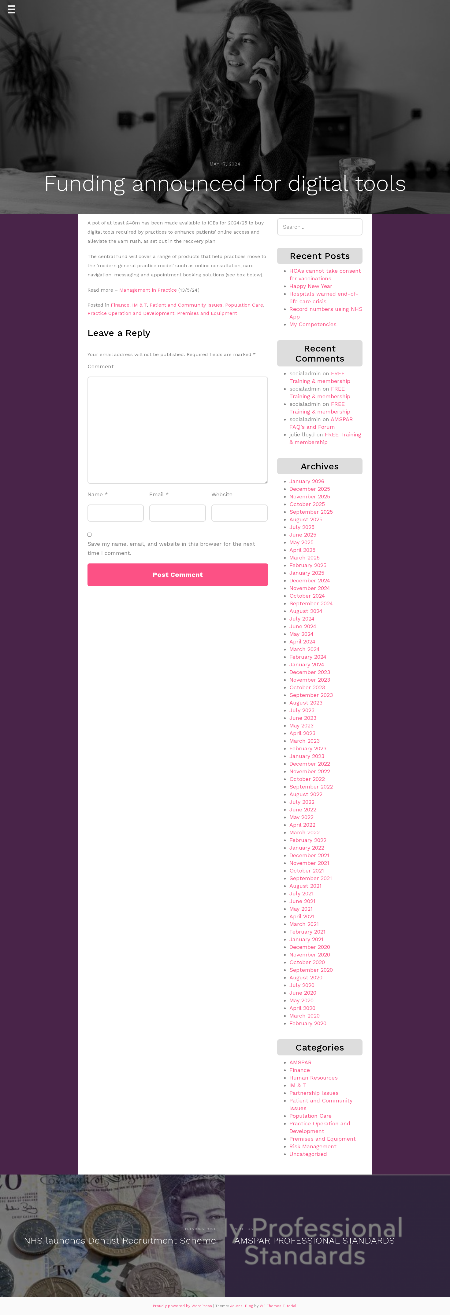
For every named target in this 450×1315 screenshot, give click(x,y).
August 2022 (305, 794)
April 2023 (302, 733)
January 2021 (306, 939)
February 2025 (307, 565)
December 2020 (309, 947)
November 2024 (309, 588)
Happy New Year (310, 286)
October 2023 (307, 687)
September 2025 (311, 511)
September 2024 (311, 603)
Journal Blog (242, 1306)
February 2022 (307, 840)
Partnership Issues (314, 1093)
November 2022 (309, 771)
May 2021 (301, 908)
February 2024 (307, 657)
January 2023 (306, 756)
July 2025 (301, 527)
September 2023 (311, 695)
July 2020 (301, 985)
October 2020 (307, 962)
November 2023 (309, 679)
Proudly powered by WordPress (183, 1306)
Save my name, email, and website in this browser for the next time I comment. (171, 548)
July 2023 (301, 710)
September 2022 (311, 786)
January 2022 (306, 847)
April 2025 (302, 550)
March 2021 (304, 924)
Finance (120, 305)
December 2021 (309, 855)
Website (221, 494)
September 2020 (311, 970)
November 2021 (309, 863)
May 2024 (301, 634)
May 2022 (301, 817)
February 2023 (307, 748)
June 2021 (302, 901)
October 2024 (307, 595)
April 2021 (301, 916)
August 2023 (305, 702)
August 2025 (305, 519)
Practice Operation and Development (130, 313)
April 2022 (302, 824)
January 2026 (306, 481)
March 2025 (304, 557)
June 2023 (302, 718)
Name (97, 494)
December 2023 (309, 672)
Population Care (244, 305)
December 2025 (309, 489)
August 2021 (305, 886)
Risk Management (313, 1146)
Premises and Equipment (207, 313)
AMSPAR (300, 1062)
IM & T (139, 305)
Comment (100, 366)
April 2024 (302, 641)
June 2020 (302, 992)
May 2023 (301, 725)
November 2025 (309, 496)
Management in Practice (148, 290)
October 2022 (307, 779)
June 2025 (302, 534)
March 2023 (304, 741)
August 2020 (305, 977)
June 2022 (302, 809)
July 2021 (301, 893)
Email (159, 494)
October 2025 (307, 504)
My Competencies (313, 324)
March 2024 (304, 649)
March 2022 (304, 832)
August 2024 (305, 611)
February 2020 (307, 1023)
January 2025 (306, 573)
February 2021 (307, 931)
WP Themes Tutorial (278, 1306)
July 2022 (301, 802)
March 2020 (304, 1015)
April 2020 (302, 1008)
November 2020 (309, 954)
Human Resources (313, 1077)
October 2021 (306, 870)
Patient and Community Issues (186, 305)
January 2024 (306, 664)
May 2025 (301, 542)
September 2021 (310, 878)
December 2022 (309, 763)
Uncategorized (308, 1154)
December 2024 (309, 580)
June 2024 (302, 626)
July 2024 (301, 618)
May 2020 (301, 1000)
